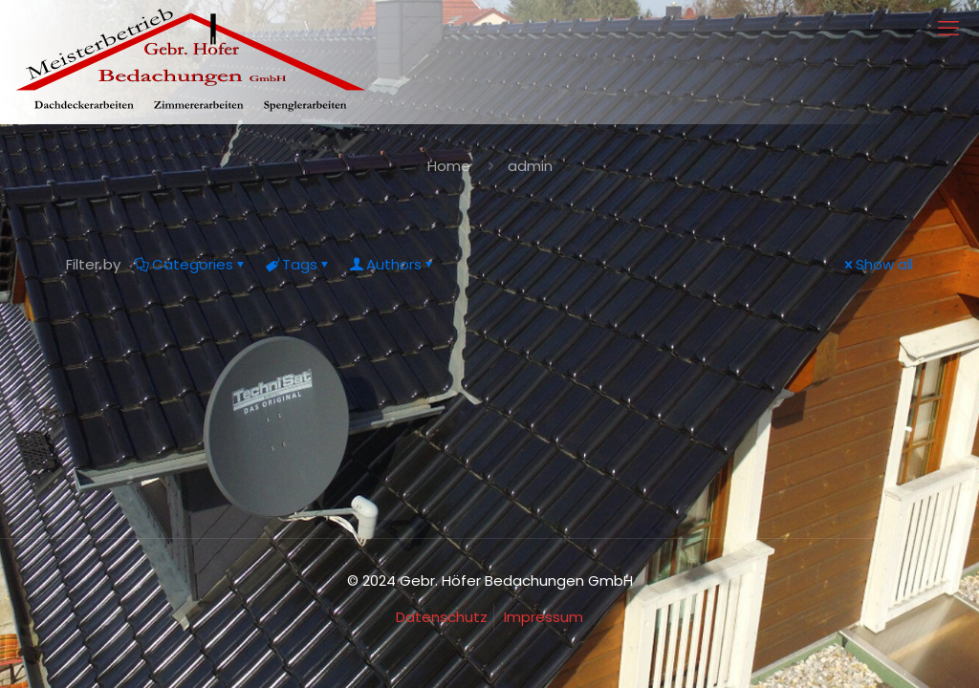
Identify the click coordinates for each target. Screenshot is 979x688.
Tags (298, 264)
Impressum (543, 617)
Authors (392, 264)
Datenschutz (442, 617)
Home (448, 166)
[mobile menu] (948, 28)
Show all (877, 264)
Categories (191, 264)
